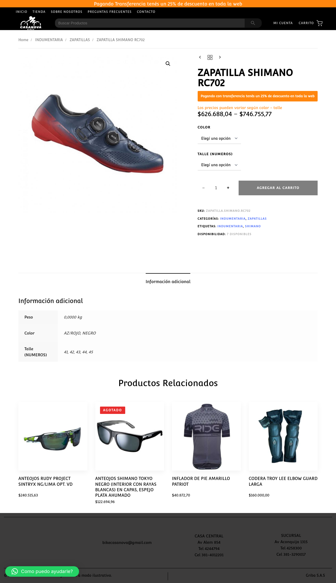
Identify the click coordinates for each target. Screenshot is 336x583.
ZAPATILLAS (80, 40)
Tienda (39, 12)
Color (204, 127)
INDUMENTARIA (49, 40)
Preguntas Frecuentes (110, 12)
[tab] (168, 281)
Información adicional (168, 281)
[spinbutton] (216, 188)
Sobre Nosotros (66, 12)
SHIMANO (253, 226)
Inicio (21, 12)
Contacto (146, 12)
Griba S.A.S (315, 575)
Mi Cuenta (283, 23)
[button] (168, 63)
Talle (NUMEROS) (215, 154)
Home (23, 40)
